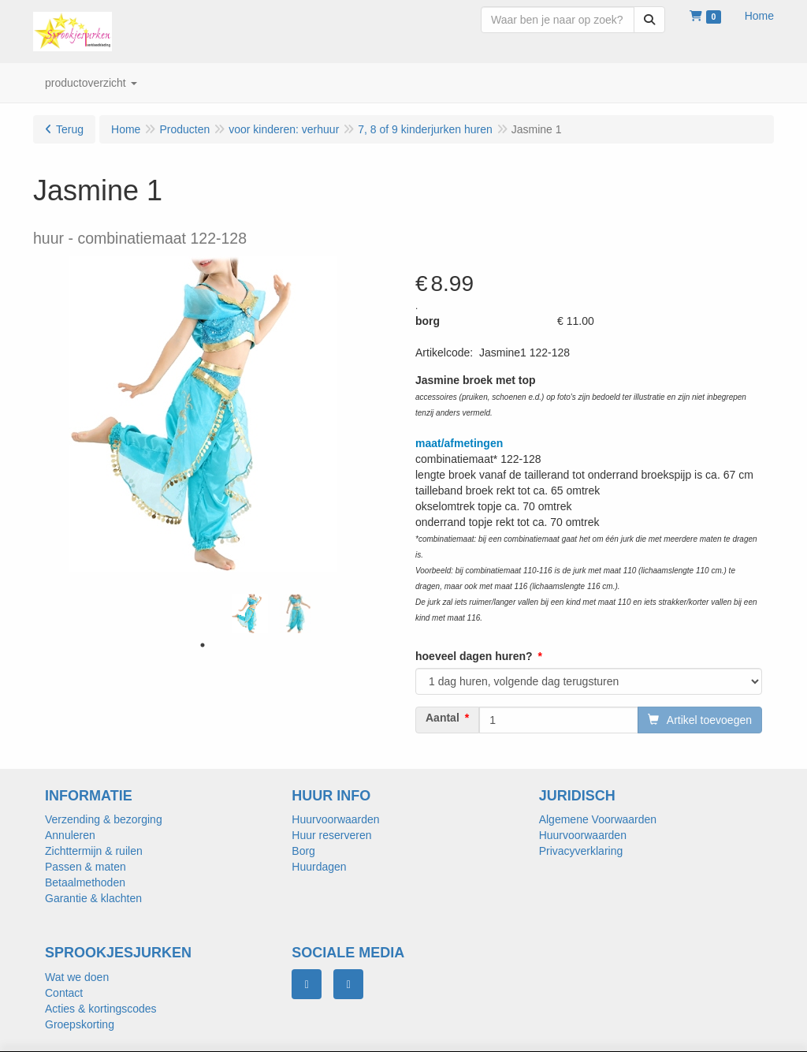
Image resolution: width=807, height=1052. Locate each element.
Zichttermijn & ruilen (94, 851)
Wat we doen (77, 977)
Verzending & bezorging (103, 819)
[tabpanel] (250, 613)
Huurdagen (319, 866)
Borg (303, 851)
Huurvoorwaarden (335, 819)
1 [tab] (202, 645)
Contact (64, 993)
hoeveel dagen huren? (474, 656)
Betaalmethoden (85, 882)
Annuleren (70, 835)
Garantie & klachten (93, 898)
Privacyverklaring (581, 851)
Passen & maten (85, 866)
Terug (70, 129)
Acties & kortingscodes (101, 1008)
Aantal (442, 717)
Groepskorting (79, 1024)
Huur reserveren (331, 835)
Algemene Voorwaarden (597, 819)
